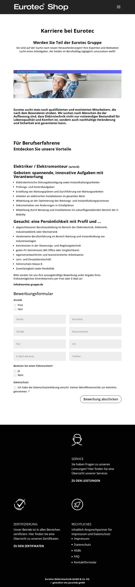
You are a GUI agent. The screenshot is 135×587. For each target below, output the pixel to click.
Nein (18, 375)
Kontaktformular (85, 562)
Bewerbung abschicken (100, 399)
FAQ (76, 556)
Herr (18, 309)
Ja (17, 371)
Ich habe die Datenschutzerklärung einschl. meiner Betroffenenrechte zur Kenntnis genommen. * (65, 389)
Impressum (81, 539)
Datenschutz (82, 545)
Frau (18, 305)
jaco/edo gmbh (76, 582)
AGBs (77, 550)
